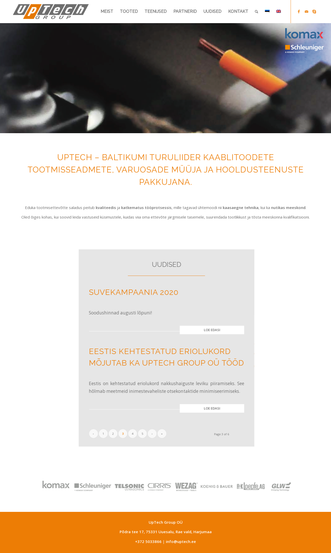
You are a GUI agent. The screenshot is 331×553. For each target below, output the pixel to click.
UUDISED (162, 264)
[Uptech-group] (51, 11)
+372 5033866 (148, 541)
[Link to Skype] (314, 11)
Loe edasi (207, 330)
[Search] (257, 11)
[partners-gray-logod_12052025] (159, 485)
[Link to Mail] (306, 11)
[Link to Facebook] (299, 11)
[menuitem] (107, 11)
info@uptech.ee (181, 541)
